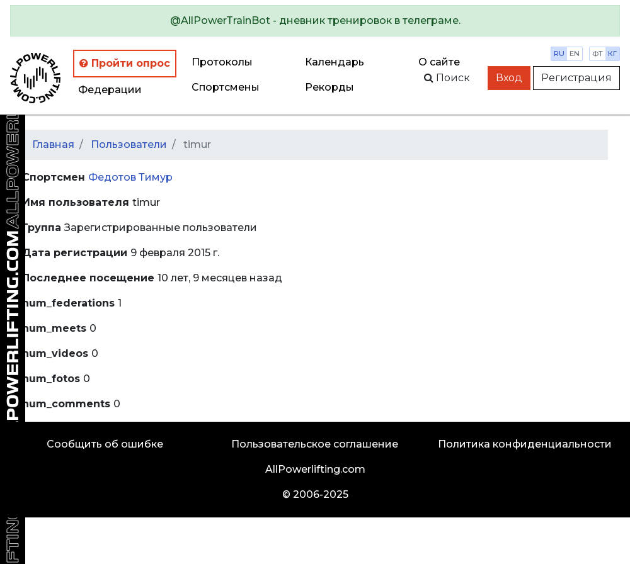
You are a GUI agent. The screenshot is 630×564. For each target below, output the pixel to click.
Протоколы (222, 62)
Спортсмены (226, 87)
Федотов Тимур (130, 177)
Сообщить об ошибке (105, 444)
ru (559, 53)
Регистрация (576, 78)
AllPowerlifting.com (315, 469)
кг (612, 53)
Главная (53, 144)
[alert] (315, 21)
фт (597, 53)
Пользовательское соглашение (314, 444)
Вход (509, 78)
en (575, 53)
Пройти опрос (124, 63)
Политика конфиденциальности (525, 444)
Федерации (110, 90)
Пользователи (129, 144)
